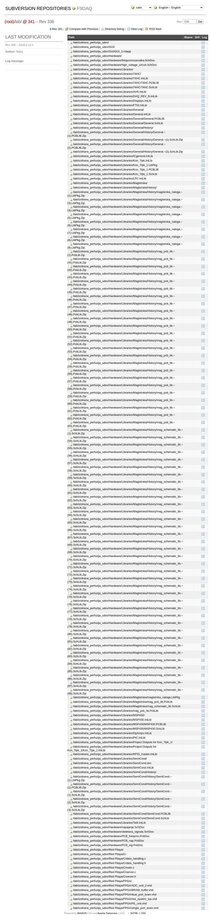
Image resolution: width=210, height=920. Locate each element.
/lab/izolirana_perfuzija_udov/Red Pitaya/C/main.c (103, 867)
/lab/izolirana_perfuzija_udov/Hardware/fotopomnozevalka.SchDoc (114, 60)
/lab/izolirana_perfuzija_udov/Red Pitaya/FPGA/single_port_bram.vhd (116, 908)
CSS (143, 913)
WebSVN (82, 913)
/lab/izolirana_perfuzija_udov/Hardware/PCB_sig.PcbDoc (108, 845)
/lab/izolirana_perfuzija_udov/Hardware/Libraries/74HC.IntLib (110, 78)
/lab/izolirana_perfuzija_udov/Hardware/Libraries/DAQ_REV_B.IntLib (115, 96)
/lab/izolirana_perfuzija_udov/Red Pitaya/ (98, 849)
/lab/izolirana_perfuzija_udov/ (91, 42)
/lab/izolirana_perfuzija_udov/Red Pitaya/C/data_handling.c (109, 858)
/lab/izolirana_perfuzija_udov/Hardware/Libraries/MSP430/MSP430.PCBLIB (119, 724)
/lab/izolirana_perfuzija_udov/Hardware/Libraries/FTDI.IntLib (110, 105)
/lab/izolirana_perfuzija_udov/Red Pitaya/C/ (99, 854)
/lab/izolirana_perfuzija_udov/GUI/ (94, 46)
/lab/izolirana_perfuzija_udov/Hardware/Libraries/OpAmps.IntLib (112, 733)
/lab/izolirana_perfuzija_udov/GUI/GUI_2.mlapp (102, 51)
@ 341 (29, 21)
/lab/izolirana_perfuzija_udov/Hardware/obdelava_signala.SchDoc (113, 831)
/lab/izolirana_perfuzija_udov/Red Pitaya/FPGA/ (102, 881)
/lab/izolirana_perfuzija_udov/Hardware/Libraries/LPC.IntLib (109, 178)
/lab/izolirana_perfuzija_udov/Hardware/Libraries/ (103, 69)
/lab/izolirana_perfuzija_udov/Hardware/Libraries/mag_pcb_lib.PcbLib (115, 710)
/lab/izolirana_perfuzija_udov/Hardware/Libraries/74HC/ (107, 73)
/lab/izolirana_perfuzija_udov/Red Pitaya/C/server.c (104, 872)
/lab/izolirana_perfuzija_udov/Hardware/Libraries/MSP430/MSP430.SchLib (119, 728)
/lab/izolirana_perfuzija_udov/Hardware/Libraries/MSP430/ (109, 715)
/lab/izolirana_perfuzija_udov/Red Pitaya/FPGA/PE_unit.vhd (110, 903)
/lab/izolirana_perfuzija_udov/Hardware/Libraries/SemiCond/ (110, 758)
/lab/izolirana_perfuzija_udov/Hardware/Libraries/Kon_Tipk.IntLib (113, 160)
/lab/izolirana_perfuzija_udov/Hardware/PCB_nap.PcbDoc (108, 840)
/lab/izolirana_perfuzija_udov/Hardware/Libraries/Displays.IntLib (112, 100)
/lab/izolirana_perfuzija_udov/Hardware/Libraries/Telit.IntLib (109, 822)
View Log (136, 29)
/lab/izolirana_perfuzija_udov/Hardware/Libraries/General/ (108, 109)
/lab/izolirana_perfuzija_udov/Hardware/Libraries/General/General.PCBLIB (118, 118)
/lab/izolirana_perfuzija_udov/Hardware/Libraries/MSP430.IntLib (112, 719)
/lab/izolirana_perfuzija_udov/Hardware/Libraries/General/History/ (113, 127)
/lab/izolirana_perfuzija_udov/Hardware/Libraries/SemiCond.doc (112, 763)
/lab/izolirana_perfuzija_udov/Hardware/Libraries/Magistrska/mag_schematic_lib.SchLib (127, 706)
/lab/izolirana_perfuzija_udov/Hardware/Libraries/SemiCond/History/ (114, 772)
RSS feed (155, 29)
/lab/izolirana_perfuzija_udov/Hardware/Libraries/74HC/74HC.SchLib (115, 87)
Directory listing (114, 29)
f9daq (84, 8)
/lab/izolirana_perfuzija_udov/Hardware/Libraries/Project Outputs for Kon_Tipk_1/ (123, 742)
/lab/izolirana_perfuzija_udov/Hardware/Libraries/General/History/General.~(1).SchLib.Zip (128, 139)
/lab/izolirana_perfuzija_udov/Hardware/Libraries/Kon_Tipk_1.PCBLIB (116, 169)
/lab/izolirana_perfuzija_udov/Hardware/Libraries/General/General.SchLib (118, 123)
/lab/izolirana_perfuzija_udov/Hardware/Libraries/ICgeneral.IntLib (113, 156)
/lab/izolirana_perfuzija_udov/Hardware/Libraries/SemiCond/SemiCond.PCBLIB (122, 813)
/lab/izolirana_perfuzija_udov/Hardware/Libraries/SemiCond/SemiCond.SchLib (121, 818)
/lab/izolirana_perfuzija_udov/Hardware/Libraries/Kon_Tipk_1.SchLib (115, 174)
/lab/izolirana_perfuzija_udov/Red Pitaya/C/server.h (104, 876)
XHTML (134, 913)
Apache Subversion (107, 913)
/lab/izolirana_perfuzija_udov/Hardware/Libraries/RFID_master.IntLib (115, 754)
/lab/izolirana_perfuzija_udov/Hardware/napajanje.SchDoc (108, 827)
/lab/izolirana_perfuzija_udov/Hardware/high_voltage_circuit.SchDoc (115, 64)
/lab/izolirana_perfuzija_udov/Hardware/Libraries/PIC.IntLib (109, 737)
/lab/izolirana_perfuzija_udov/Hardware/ (97, 55)
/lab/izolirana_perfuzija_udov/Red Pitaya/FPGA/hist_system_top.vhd (115, 899)
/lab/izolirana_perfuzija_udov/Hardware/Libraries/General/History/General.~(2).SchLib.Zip (128, 151)
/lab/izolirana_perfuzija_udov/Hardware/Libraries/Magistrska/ (110, 183)
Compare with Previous (83, 29)
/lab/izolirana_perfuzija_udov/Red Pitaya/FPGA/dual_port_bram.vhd (114, 894)
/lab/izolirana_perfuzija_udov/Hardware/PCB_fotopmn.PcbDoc (111, 836)
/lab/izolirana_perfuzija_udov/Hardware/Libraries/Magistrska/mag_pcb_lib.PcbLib (122, 701)
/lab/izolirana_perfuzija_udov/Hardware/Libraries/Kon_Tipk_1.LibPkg (115, 165)
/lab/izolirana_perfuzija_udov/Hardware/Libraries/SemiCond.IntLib (113, 767)
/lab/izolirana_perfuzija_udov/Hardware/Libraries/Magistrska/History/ (115, 187)
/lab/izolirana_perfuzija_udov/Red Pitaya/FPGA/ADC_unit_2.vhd (112, 885)
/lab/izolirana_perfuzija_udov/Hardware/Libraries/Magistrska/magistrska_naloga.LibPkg (126, 697)
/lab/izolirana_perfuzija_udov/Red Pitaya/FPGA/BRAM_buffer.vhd (113, 890)
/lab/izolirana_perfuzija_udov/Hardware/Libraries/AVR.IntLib (109, 91)
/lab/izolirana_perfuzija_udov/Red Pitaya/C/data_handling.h (109, 863)
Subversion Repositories (38, 8)
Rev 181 (57, 29)
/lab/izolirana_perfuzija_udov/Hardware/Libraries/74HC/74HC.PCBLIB (116, 82)
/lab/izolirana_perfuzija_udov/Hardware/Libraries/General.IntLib (112, 114)
